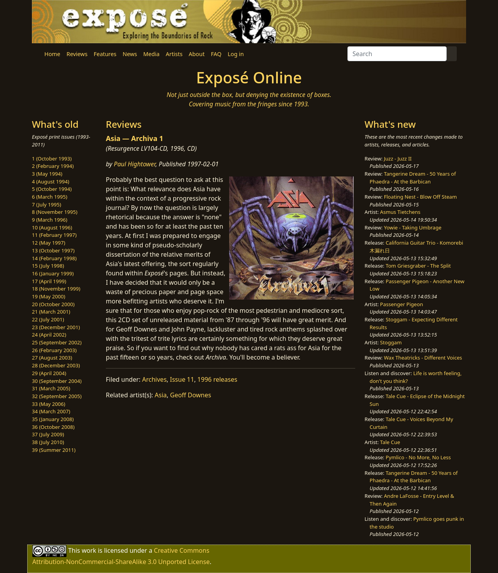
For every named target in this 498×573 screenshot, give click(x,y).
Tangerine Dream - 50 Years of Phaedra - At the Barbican (413, 177)
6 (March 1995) (49, 196)
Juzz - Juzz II (398, 158)
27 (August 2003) (52, 357)
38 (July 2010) (48, 442)
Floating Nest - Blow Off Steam (420, 196)
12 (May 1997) (48, 242)
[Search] (397, 53)
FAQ (216, 54)
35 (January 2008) (53, 419)
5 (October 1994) (52, 188)
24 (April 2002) (49, 334)
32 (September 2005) (57, 396)
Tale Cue (390, 442)
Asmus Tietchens (400, 211)
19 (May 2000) (48, 296)
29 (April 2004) (49, 373)
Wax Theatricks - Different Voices (423, 357)
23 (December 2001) (56, 327)
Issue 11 (182, 379)
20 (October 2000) (53, 304)
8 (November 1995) (54, 211)
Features (105, 54)
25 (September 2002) (57, 342)
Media (151, 54)
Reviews (77, 54)
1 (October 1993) (52, 158)
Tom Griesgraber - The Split (418, 265)
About (197, 54)
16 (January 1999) (53, 273)
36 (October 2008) (53, 426)
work (89, 550)
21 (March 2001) (51, 311)
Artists (174, 54)
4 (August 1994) (50, 181)
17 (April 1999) (49, 281)
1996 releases (217, 379)
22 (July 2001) (48, 319)
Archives (154, 379)
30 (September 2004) (57, 380)
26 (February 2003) (54, 350)
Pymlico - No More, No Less (418, 457)
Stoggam (391, 342)
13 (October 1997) (53, 250)
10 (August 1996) (52, 227)
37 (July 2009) (48, 434)
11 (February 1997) (54, 234)
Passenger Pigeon (401, 304)
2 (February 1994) (53, 165)
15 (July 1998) (48, 265)
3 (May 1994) (47, 173)
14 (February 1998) (54, 258)
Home (52, 54)
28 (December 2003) (56, 365)
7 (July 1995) (46, 204)
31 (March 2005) (51, 388)
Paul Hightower (135, 164)
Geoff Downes (190, 395)
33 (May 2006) (48, 403)
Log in (236, 54)
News (130, 54)
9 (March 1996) (49, 219)
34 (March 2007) (51, 411)
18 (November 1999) (56, 288)
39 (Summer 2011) (53, 449)
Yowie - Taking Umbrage (413, 227)
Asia (161, 395)
